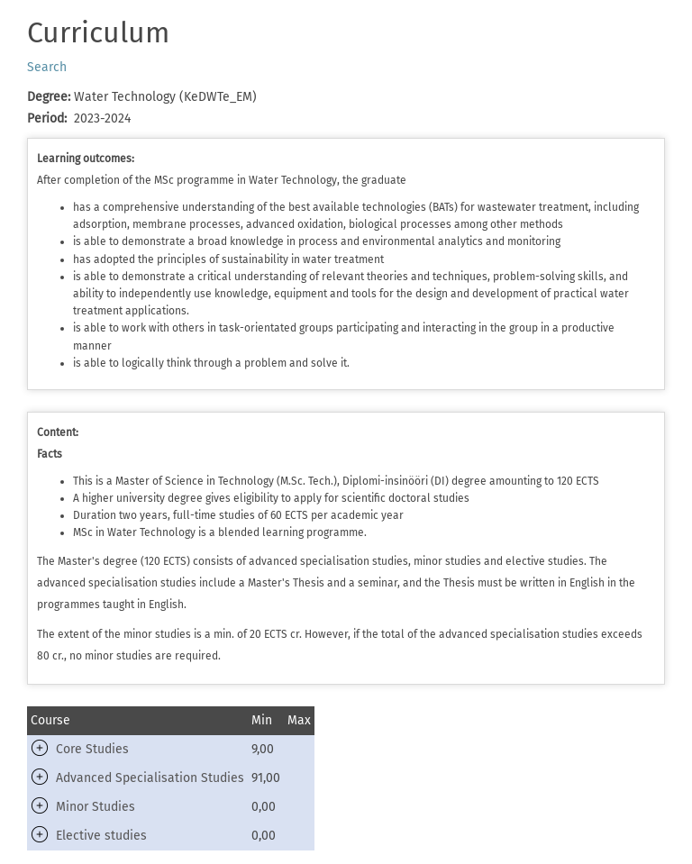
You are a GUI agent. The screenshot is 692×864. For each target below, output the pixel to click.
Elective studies (101, 835)
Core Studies (92, 749)
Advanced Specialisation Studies (150, 778)
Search (47, 67)
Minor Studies (95, 806)
